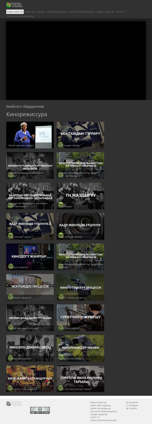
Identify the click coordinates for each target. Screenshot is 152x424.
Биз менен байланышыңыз (81, 11)
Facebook (132, 402)
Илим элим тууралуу (34, 11)
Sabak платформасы (56, 11)
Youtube (131, 408)
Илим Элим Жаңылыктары (20, 16)
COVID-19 (120, 11)
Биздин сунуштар (105, 11)
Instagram (132, 405)
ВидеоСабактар (15, 11)
